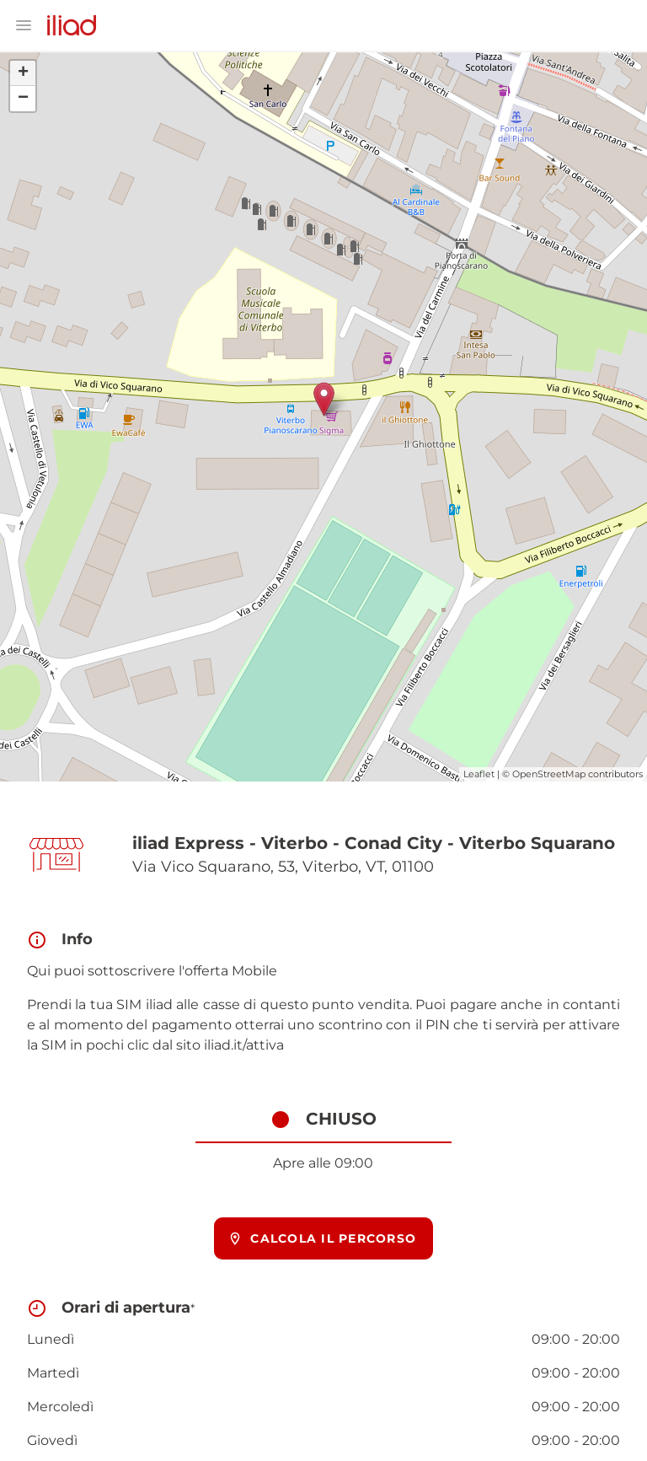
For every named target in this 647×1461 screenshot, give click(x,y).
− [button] (23, 98)
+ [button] (23, 73)
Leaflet (479, 774)
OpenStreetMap (549, 774)
